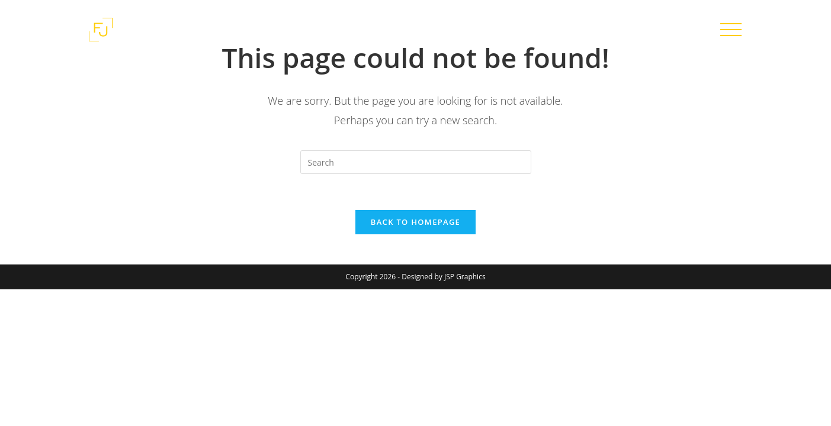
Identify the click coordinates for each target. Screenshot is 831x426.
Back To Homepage (415, 222)
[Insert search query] (415, 162)
